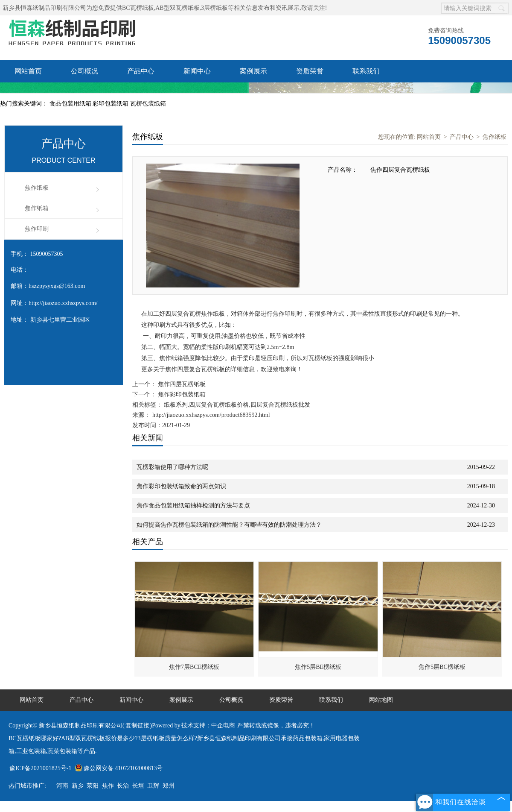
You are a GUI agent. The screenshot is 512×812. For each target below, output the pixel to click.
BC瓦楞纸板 (138, 8)
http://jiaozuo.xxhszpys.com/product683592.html (211, 415)
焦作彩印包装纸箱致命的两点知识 (181, 486)
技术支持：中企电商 (208, 725)
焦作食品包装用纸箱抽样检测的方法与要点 (193, 505)
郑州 (169, 786)
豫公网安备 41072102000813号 (119, 768)
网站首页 (28, 71)
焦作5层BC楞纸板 (442, 667)
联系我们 (366, 71)
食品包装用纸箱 (71, 103)
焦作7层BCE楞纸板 (194, 667)
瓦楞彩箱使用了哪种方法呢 (172, 467)
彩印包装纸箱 (111, 103)
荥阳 (93, 786)
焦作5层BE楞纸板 (318, 667)
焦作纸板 (37, 188)
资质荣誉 (309, 71)
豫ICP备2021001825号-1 (40, 768)
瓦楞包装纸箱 (148, 103)
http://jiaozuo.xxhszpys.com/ (63, 303)
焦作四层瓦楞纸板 (181, 384)
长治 (123, 786)
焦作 (108, 786)
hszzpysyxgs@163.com (57, 286)
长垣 (138, 786)
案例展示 (253, 71)
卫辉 (153, 786)
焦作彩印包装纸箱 (181, 394)
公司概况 (84, 71)
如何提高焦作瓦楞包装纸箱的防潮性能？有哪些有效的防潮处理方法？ (229, 525)
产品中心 (140, 71)
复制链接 (137, 725)
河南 (62, 786)
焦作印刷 (37, 229)
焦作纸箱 (37, 208)
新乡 (78, 786)
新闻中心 (197, 71)
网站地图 (381, 700)
